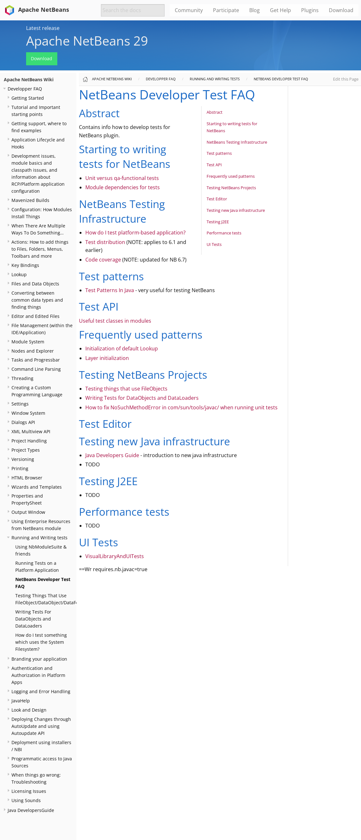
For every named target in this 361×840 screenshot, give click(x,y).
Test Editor (217, 199)
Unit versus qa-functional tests (122, 178)
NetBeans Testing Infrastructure (237, 142)
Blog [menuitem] (254, 10)
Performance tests (224, 233)
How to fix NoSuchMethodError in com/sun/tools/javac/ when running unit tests (181, 407)
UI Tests (214, 244)
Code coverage (103, 259)
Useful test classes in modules (115, 320)
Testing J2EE (218, 222)
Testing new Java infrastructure (236, 210)
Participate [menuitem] (226, 10)
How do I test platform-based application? (135, 232)
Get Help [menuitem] (280, 10)
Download (41, 58)
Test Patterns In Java (109, 290)
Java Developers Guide (112, 455)
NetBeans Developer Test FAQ (281, 78)
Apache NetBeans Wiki (28, 79)
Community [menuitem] (189, 10)
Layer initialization (107, 358)
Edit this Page (345, 79)
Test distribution (105, 242)
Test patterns (219, 153)
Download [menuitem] (341, 10)
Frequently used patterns (231, 176)
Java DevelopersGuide (31, 810)
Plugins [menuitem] (310, 10)
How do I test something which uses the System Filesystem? (41, 642)
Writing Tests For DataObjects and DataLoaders (33, 619)
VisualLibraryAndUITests (114, 556)
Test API (214, 165)
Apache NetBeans (36, 9)
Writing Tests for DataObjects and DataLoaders (142, 397)
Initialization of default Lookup (121, 348)
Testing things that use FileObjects (126, 388)
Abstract (215, 112)
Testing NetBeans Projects (231, 187)
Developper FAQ (25, 89)
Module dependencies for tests (122, 187)
